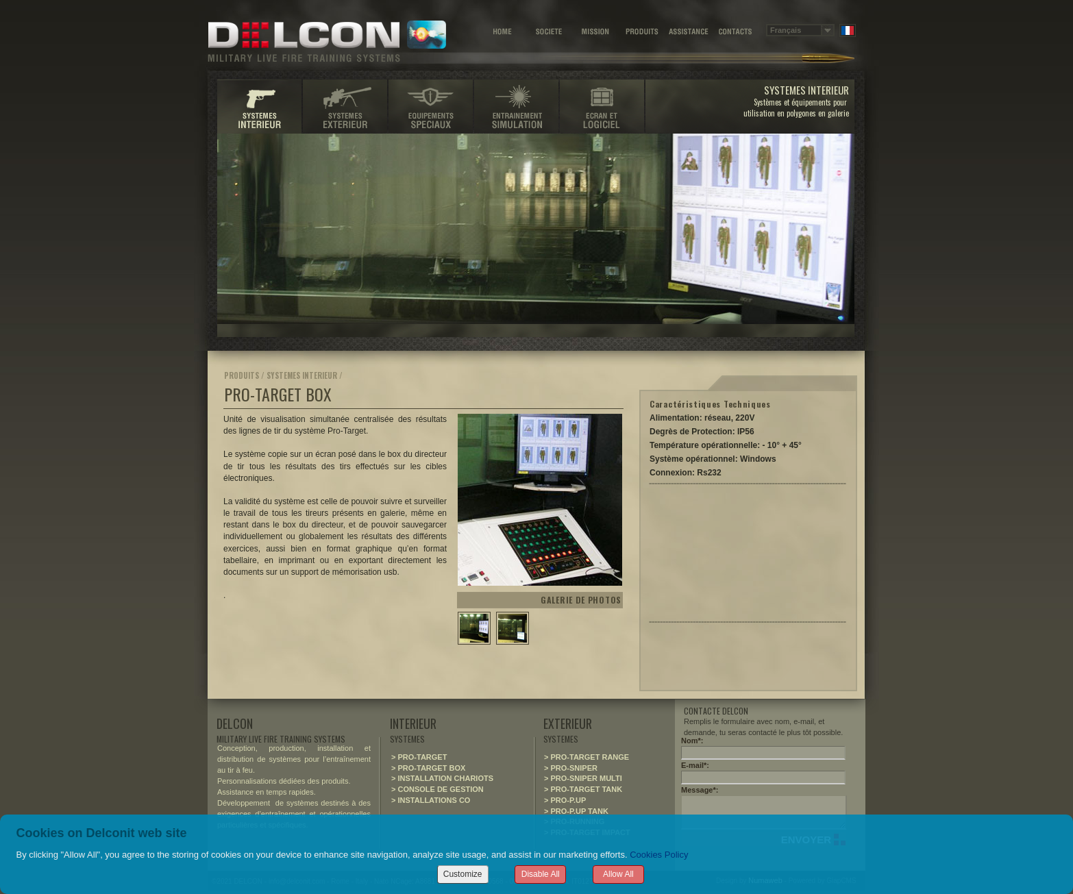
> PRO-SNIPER (570, 768)
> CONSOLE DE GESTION (437, 789)
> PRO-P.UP (565, 800)
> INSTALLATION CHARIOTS (442, 778)
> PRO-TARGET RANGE (586, 757)
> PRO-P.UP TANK (576, 811)
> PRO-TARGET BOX (428, 768)
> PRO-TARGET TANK (583, 789)
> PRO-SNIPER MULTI (583, 778)
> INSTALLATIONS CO (430, 800)
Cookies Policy (659, 854)
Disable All (540, 874)
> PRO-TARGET (419, 757)
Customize (462, 874)
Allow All (618, 874)
